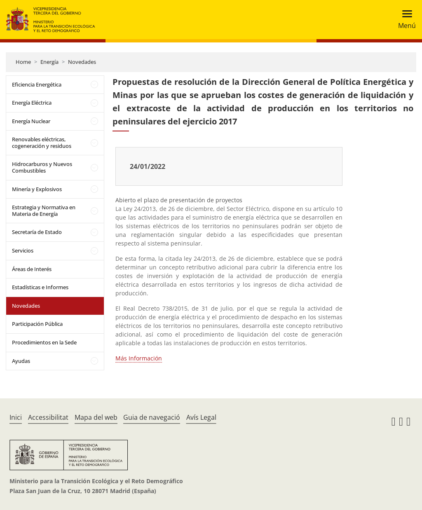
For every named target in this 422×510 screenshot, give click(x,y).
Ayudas (21, 361)
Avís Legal (201, 417)
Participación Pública (37, 324)
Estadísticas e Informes (40, 287)
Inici (15, 417)
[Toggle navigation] (404, 19)
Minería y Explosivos (37, 189)
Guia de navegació (151, 417)
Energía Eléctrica (32, 102)
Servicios (22, 250)
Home (23, 62)
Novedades (82, 62)
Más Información (138, 358)
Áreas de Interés (32, 269)
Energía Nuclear (31, 121)
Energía (49, 62)
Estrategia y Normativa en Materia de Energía (43, 211)
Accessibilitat (48, 417)
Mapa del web (96, 417)
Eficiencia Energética (36, 84)
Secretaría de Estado (37, 232)
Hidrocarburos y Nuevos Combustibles (42, 167)
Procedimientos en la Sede (44, 342)
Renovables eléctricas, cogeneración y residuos (41, 143)
